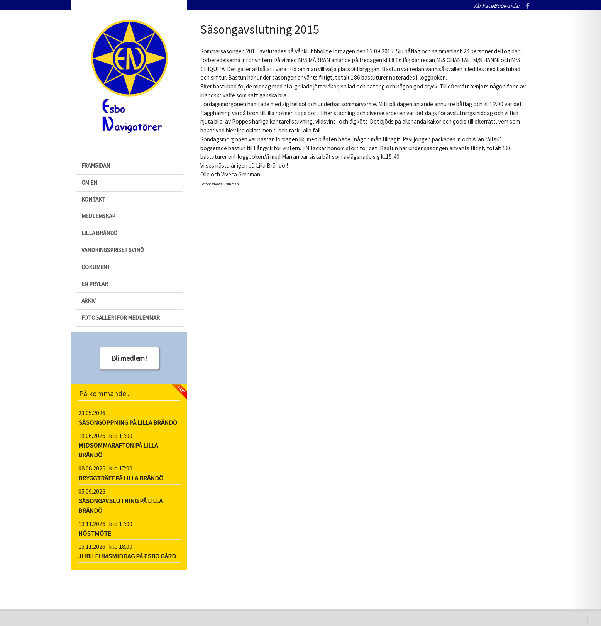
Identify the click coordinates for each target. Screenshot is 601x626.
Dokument (95, 267)
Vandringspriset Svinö (112, 250)
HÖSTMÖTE (94, 533)
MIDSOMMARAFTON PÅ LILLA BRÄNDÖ (118, 450)
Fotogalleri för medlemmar (120, 317)
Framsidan (95, 165)
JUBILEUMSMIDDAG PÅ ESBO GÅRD (127, 556)
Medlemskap (98, 216)
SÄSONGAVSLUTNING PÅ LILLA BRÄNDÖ (120, 506)
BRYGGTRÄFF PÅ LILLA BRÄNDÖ (120, 478)
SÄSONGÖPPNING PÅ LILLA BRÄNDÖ (127, 423)
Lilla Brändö (99, 233)
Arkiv (88, 300)
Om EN (89, 182)
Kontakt (93, 199)
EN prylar (94, 284)
